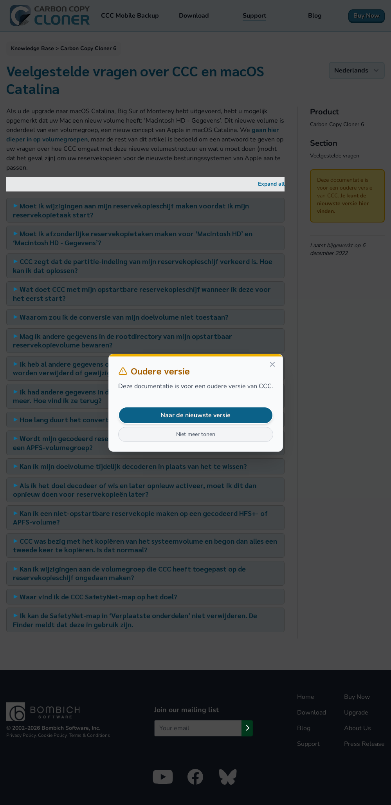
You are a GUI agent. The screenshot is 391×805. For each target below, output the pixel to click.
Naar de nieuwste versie (195, 415)
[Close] (272, 364)
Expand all (271, 184)
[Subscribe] (247, 728)
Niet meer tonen (195, 434)
